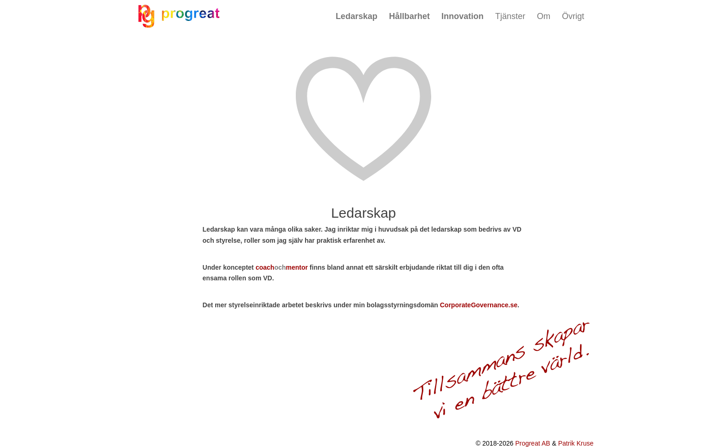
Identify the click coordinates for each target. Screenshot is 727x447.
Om (543, 16)
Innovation (462, 16)
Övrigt (573, 16)
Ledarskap (356, 16)
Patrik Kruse (575, 443)
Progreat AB (532, 443)
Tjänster (510, 16)
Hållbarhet (409, 16)
